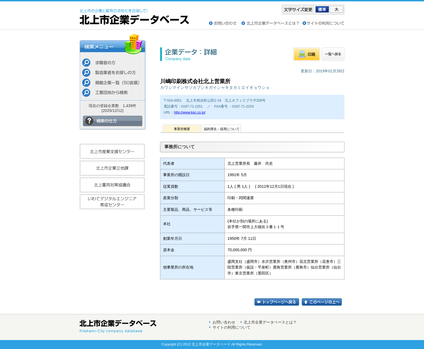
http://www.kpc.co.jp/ (190, 112)
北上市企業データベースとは (272, 23)
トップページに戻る (278, 302)
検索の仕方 (112, 121)
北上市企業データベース (134, 13)
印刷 (306, 54)
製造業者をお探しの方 (112, 72)
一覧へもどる (333, 54)
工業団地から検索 (112, 93)
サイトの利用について (324, 23)
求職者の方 (112, 62)
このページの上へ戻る (323, 302)
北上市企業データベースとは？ (270, 322)
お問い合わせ (225, 23)
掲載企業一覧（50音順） (112, 82)
